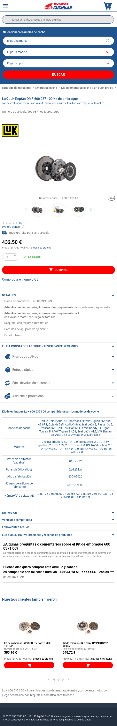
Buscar (58, 74)
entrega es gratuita (41, 247)
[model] (58, 52)
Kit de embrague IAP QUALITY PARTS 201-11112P (27, 644)
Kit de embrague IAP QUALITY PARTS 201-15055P (86, 644)
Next (90, 209)
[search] (58, 19)
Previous (26, 209)
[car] (58, 63)
